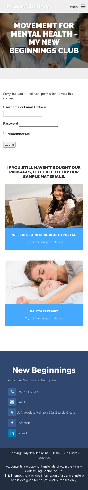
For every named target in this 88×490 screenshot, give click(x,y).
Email (16, 402)
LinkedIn (18, 433)
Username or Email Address (24, 107)
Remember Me (16, 134)
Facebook (19, 423)
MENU (74, 6)
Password (10, 123)
